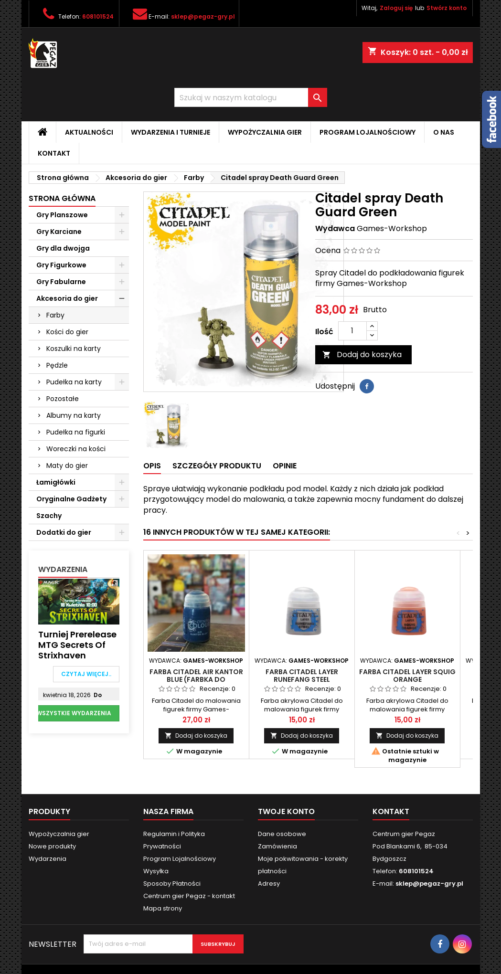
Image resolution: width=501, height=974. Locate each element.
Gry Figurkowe (61, 265)
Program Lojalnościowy (368, 132)
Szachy (49, 515)
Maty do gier (67, 465)
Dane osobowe (282, 833)
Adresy (269, 883)
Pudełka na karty (74, 382)
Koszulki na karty (73, 348)
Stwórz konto (446, 8)
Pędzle (57, 365)
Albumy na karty (73, 415)
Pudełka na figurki (75, 432)
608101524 (98, 16)
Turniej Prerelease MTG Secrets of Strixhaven (77, 645)
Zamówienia (277, 846)
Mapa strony (162, 908)
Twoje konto (286, 811)
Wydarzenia (62, 569)
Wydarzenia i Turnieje (170, 132)
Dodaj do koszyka (362, 354)
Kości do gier (67, 332)
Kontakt (54, 153)
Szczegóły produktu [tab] (216, 465)
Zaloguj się (396, 8)
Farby (55, 315)
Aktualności (89, 132)
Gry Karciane (59, 231)
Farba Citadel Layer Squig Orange (407, 675)
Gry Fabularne (61, 281)
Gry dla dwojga (63, 248)
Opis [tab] (152, 465)
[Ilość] (352, 330)
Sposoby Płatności (172, 883)
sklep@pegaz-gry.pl (203, 16)
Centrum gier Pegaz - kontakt (189, 895)
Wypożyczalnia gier (265, 132)
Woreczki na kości (76, 449)
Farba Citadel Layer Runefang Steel (302, 675)
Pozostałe (62, 398)
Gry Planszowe (62, 215)
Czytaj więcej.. (86, 674)
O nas (443, 132)
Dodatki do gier (63, 532)
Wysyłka (156, 871)
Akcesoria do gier (67, 298)
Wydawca (335, 228)
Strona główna (62, 198)
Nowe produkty (52, 846)
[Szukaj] (250, 97)
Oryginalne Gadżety (71, 499)
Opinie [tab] (285, 465)
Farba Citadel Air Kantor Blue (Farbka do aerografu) (196, 679)
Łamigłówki (55, 482)
